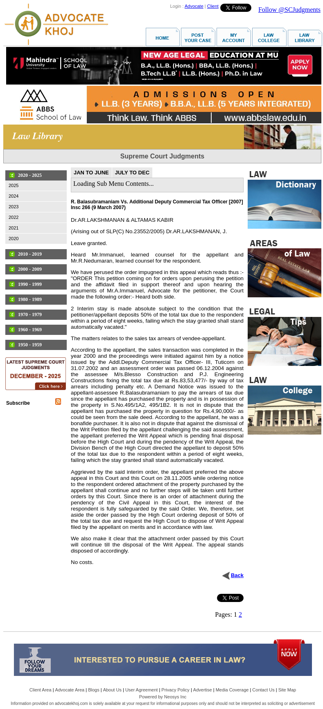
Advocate (194, 6)
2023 (13, 206)
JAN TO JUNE (91, 172)
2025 (13, 185)
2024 (13, 196)
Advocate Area (70, 689)
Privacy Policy (175, 689)
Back (237, 575)
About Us (112, 689)
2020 (13, 238)
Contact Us (263, 689)
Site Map (287, 689)
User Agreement (141, 689)
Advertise (202, 689)
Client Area (40, 689)
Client (213, 6)
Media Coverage (232, 689)
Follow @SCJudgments (289, 9)
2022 (13, 217)
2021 (13, 227)
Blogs (93, 689)
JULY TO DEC (132, 172)
